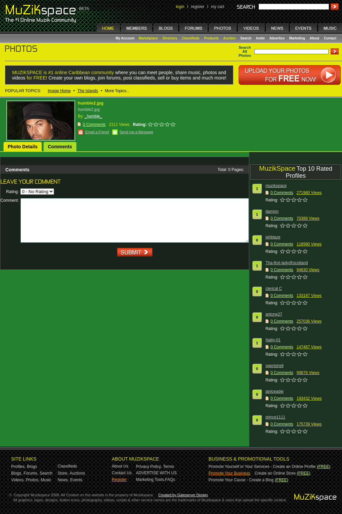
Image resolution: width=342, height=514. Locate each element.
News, (63, 480)
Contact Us (121, 473)
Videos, (18, 480)
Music (46, 480)
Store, (63, 473)
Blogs (32, 466)
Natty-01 (273, 340)
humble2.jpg (90, 103)
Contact (330, 38)
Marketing (297, 38)
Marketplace (148, 38)
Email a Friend (97, 132)
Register (119, 479)
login (180, 6)
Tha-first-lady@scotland (287, 263)
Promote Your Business (229, 473)
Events (76, 480)
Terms (168, 466)
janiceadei (275, 391)
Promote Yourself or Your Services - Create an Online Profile (262, 466)
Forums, (31, 473)
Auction (229, 38)
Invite (260, 38)
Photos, (32, 480)
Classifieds (191, 38)
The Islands (87, 91)
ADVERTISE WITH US (156, 473)
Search (245, 38)
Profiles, (18, 466)
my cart (217, 6)
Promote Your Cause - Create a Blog (241, 480)
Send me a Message (136, 132)
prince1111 (275, 417)
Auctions (77, 473)
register (197, 6)
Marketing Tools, (150, 479)
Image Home (59, 91)
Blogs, (16, 473)
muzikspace (276, 185)
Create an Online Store (275, 473)
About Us (120, 466)
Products (211, 38)
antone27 (274, 314)
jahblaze (273, 237)
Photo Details (22, 146)
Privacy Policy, (149, 466)
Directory (169, 38)
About (314, 38)
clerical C (274, 288)
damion (272, 211)
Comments (60, 146)
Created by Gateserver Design (183, 495)
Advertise (277, 38)
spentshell (275, 365)
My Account (125, 38)
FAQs (170, 479)
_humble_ (93, 116)
